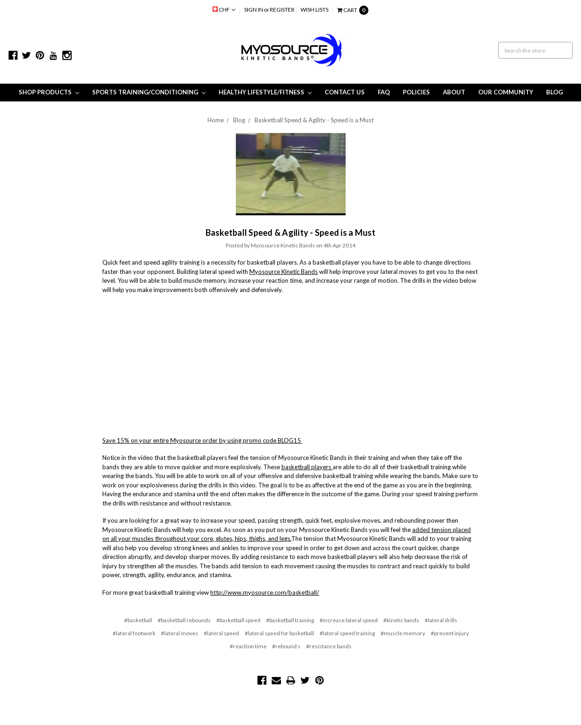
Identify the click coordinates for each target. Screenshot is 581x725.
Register (282, 9)
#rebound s (286, 646)
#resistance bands (329, 646)
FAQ (384, 92)
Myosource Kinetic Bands (283, 271)
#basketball (138, 620)
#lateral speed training (347, 633)
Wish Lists (314, 9)
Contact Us (345, 92)
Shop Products (49, 92)
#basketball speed (238, 620)
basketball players (307, 467)
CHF (224, 9)
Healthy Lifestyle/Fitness (265, 92)
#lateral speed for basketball (279, 633)
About (454, 92)
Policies (416, 92)
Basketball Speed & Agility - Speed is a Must (314, 120)
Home (215, 120)
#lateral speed (221, 633)
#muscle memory (403, 633)
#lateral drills (441, 620)
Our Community (505, 92)
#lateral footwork (134, 633)
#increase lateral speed (349, 620)
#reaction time (248, 646)
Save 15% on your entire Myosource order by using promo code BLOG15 (202, 440)
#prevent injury (450, 633)
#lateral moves (179, 633)
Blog (554, 92)
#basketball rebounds (184, 620)
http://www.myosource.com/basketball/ (264, 592)
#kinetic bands (401, 620)
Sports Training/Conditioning (149, 92)
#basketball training (290, 620)
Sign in (253, 9)
